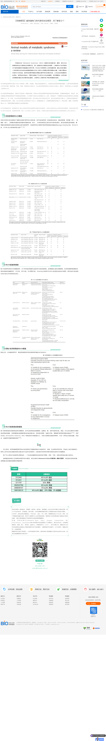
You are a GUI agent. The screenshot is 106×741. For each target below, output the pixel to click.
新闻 (77, 11)
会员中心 (50, 1)
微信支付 (35, 602)
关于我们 (3, 598)
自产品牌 (39, 11)
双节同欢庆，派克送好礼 (88, 36)
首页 (23, 11)
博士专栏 (67, 600)
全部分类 (5, 11)
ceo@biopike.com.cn (54, 624)
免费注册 (23, 1)
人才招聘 (3, 602)
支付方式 (35, 596)
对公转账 (35, 598)
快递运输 (19, 602)
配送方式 (19, 596)
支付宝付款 (35, 604)
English (93, 614)
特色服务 (67, 596)
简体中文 (93, 616)
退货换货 (51, 604)
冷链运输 (19, 604)
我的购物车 (101, 6)
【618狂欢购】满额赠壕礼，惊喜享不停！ (93, 54)
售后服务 (51, 596)
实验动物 (56, 11)
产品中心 (30, 11)
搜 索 (69, 6)
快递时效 (51, 602)
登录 (17, 1)
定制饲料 (67, 598)
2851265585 (83, 1)
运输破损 (51, 600)
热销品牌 (47, 11)
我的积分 (89, 6)
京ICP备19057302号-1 (39, 624)
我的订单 (43, 1)
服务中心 (3, 596)
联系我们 (57, 1)
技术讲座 (67, 604)
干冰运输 (19, 600)
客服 (71, 11)
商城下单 (3, 604)
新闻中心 (18, 17)
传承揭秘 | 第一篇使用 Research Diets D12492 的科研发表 (98, 83)
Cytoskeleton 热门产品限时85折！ (91, 41)
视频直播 (67, 602)
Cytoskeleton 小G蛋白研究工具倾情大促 (93, 109)
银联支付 (35, 600)
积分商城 (84, 11)
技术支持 (64, 11)
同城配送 (19, 598)
